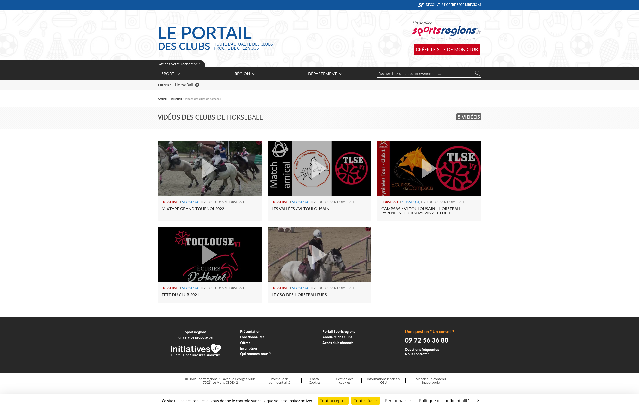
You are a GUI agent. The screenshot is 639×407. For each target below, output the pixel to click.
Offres (245, 343)
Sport (170, 73)
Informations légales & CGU (383, 380)
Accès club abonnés (337, 343)
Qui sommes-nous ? (255, 354)
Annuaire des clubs (337, 337)
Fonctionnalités (252, 337)
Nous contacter (417, 354)
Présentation (250, 331)
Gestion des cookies (344, 380)
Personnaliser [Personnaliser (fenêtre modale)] (398, 400)
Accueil (162, 98)
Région (245, 73)
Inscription (248, 348)
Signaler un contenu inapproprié (431, 380)
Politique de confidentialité (279, 380)
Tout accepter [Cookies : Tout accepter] (333, 400)
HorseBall (187, 85)
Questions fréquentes (422, 349)
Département (325, 73)
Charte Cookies (314, 380)
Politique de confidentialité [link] (444, 400)
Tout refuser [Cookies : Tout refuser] (365, 400)
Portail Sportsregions (338, 331)
